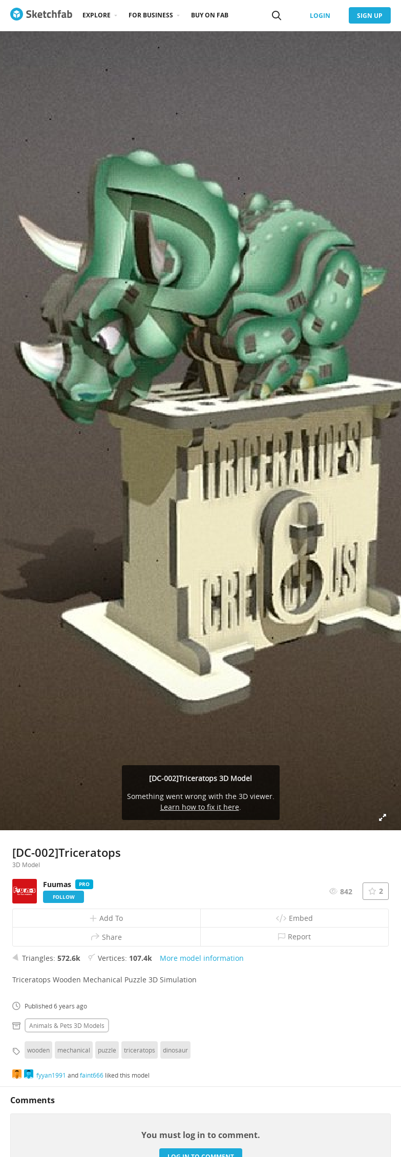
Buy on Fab (209, 15)
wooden (38, 1050)
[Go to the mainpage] (41, 15)
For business (151, 15)
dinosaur (175, 1050)
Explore (96, 15)
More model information (202, 958)
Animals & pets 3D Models (66, 1025)
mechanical (73, 1050)
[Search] (276, 15)
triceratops (139, 1050)
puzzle (107, 1050)
